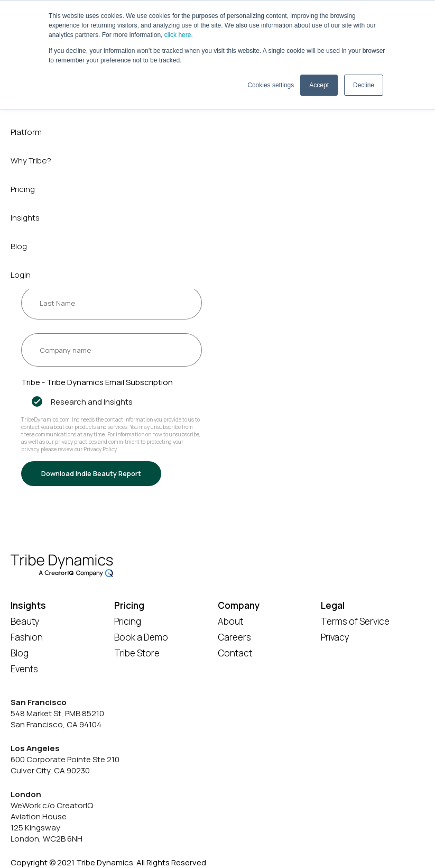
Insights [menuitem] (25, 217)
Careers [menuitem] (234, 637)
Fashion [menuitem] (27, 637)
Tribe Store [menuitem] (137, 653)
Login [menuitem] (21, 274)
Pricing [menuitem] (23, 189)
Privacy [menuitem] (335, 637)
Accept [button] (319, 85)
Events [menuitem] (24, 669)
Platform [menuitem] (26, 132)
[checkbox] (111, 401)
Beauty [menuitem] (25, 621)
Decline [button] (363, 85)
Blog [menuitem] (19, 246)
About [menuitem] (230, 621)
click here (177, 35)
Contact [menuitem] (235, 653)
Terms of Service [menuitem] (355, 621)
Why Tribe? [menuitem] (31, 160)
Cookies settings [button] (270, 85)
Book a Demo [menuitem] (141, 637)
